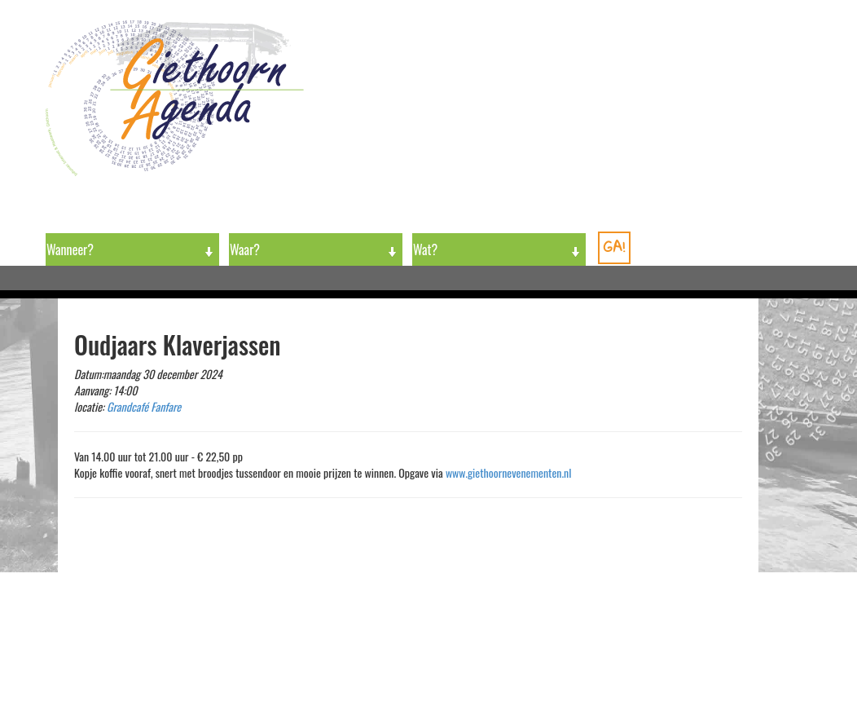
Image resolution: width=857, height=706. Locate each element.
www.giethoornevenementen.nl (509, 472)
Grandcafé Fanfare (144, 406)
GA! (614, 246)
